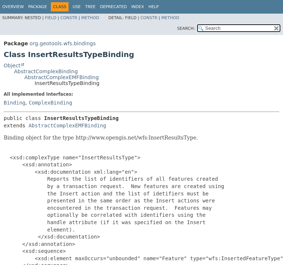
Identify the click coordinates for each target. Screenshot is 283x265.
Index (137, 6)
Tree (90, 6)
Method (90, 17)
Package (37, 6)
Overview (13, 6)
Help (154, 6)
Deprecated (113, 6)
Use (77, 6)
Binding (14, 103)
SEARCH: (186, 28)
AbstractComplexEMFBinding (61, 77)
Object (12, 65)
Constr (68, 17)
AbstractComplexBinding (46, 71)
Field (50, 17)
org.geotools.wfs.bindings (62, 43)
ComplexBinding (50, 103)
